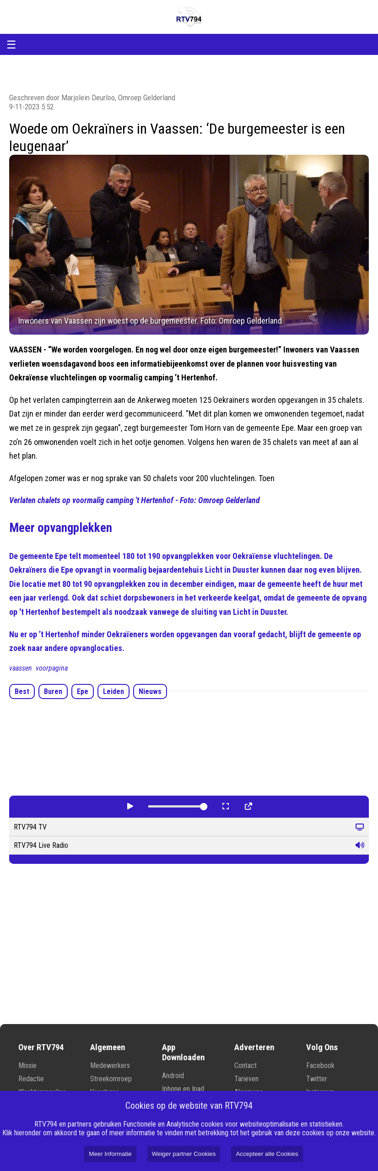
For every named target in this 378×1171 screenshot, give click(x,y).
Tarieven (246, 1078)
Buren (53, 691)
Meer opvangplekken (60, 527)
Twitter (316, 1078)
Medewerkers (110, 1065)
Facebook (320, 1065)
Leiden (113, 691)
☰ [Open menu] (11, 44)
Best (22, 691)
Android (173, 1075)
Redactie (31, 1078)
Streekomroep (111, 1078)
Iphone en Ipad (183, 1088)
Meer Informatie (110, 1153)
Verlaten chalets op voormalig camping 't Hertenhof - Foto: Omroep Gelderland (134, 500)
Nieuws (150, 691)
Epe (82, 691)
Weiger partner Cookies (184, 1153)
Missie (27, 1065)
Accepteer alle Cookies (267, 1153)
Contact (245, 1065)
